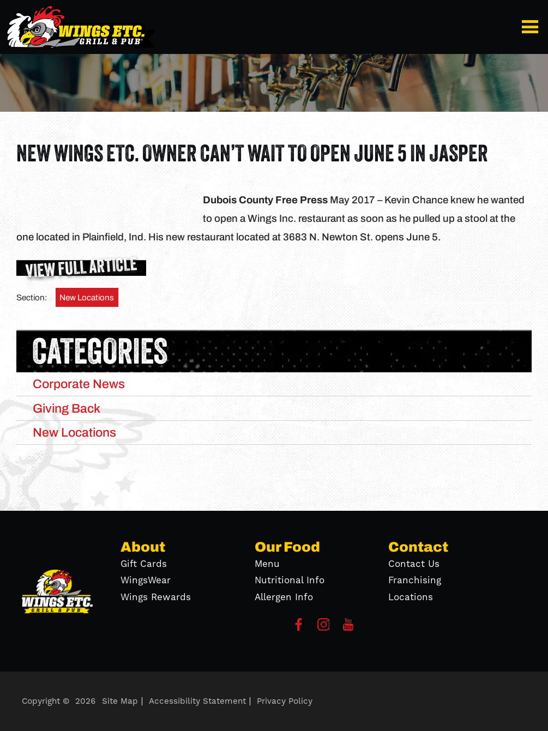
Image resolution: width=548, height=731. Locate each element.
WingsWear (146, 581)
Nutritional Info (289, 581)
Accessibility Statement (197, 701)
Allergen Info (284, 597)
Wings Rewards (156, 597)
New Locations (86, 297)
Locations (410, 597)
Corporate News (79, 383)
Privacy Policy (284, 701)
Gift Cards (144, 564)
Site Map (120, 701)
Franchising (414, 581)
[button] (532, 26)
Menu (267, 564)
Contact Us (413, 564)
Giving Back (66, 408)
